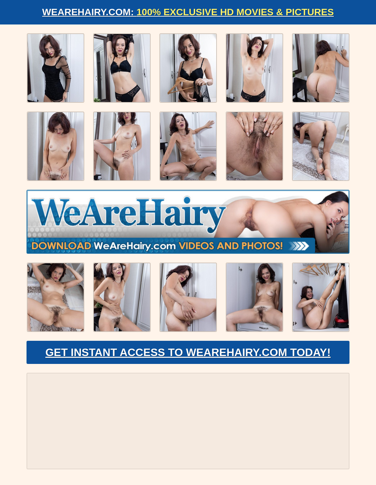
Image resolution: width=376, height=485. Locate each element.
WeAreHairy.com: (188, 12)
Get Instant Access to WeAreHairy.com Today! (187, 352)
